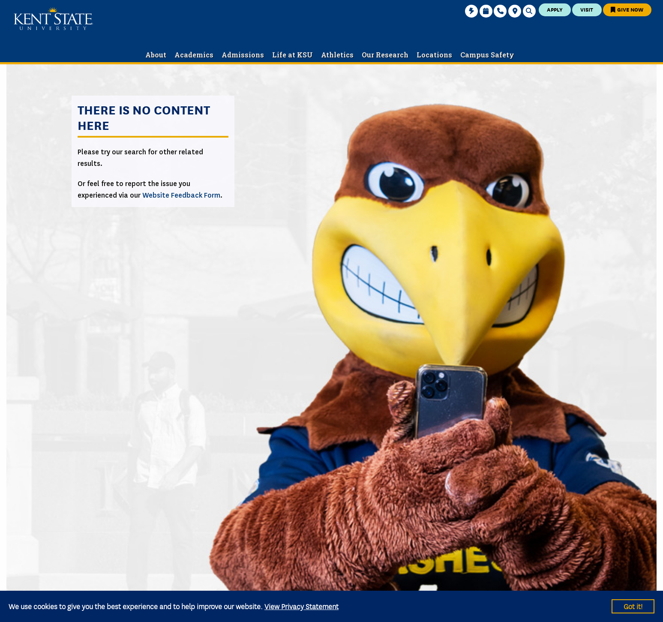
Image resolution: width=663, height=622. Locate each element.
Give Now (627, 9)
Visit (586, 9)
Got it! (633, 606)
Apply (555, 9)
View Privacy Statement (301, 606)
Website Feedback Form (181, 195)
